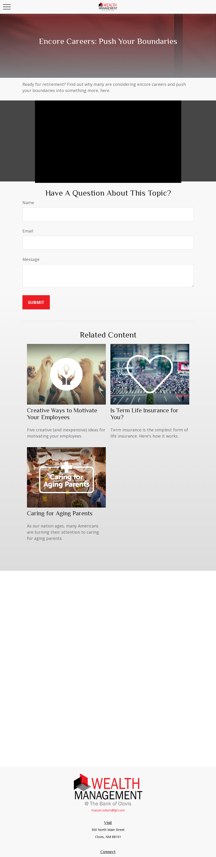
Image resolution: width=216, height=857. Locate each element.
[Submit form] (36, 302)
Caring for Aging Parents (60, 513)
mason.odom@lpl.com (108, 810)
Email (27, 231)
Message (31, 259)
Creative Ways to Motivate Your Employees (62, 414)
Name (28, 202)
